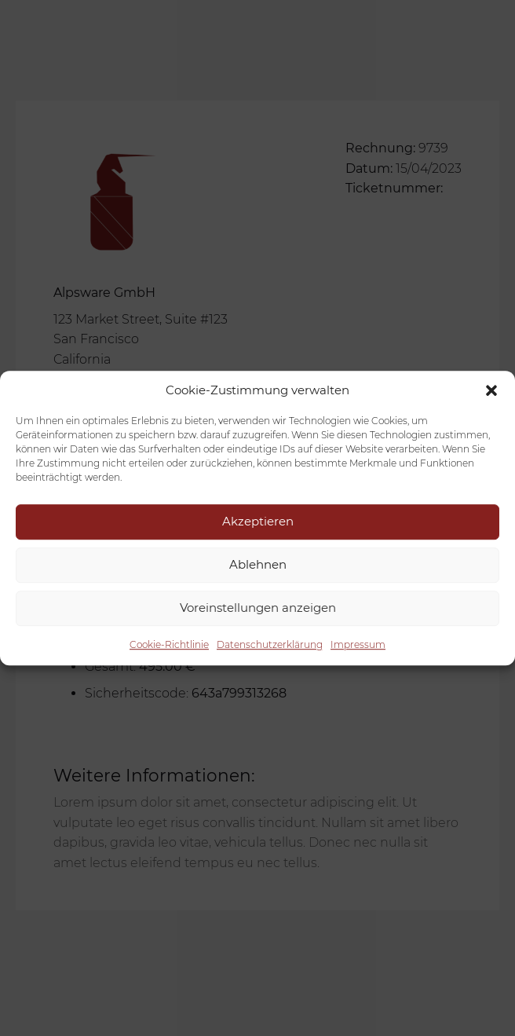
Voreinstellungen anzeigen (258, 607)
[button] (491, 390)
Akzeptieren (258, 521)
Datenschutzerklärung (270, 644)
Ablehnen (258, 564)
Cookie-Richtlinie (169, 644)
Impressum (358, 644)
